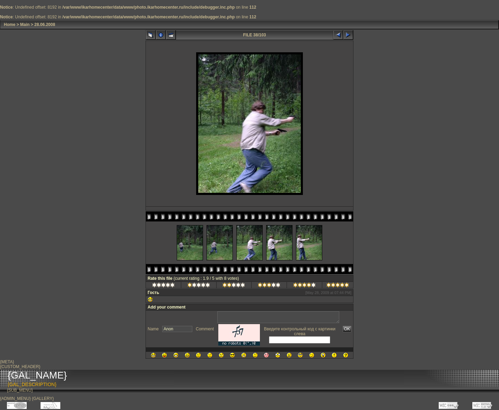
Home (9, 24)
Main (24, 24)
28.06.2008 (44, 24)
